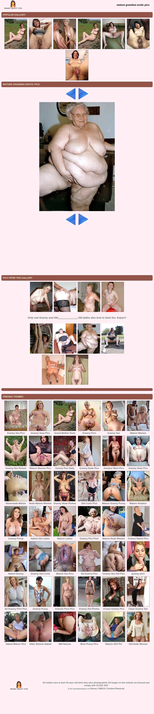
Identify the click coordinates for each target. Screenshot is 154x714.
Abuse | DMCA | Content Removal (107, 709)
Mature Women (68, 338)
